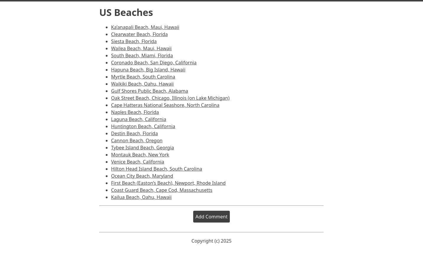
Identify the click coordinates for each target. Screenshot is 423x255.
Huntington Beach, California (143, 126)
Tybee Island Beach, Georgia (142, 147)
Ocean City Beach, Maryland (142, 176)
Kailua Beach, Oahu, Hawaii (141, 197)
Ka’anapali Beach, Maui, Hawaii (145, 27)
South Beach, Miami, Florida (142, 55)
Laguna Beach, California (138, 119)
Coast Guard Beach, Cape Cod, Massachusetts (161, 190)
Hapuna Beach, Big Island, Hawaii (148, 69)
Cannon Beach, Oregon (136, 140)
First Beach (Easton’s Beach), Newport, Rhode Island (168, 183)
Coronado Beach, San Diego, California (153, 62)
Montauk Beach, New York (140, 154)
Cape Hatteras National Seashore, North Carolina (165, 105)
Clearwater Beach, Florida (139, 34)
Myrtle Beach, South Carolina (143, 76)
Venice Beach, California (137, 161)
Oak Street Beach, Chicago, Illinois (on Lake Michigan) (170, 98)
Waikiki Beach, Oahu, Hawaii (142, 84)
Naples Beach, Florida (135, 112)
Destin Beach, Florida (134, 133)
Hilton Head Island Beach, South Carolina (156, 169)
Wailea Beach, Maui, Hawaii (141, 48)
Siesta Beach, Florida (134, 41)
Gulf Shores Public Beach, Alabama (149, 91)
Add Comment (211, 216)
